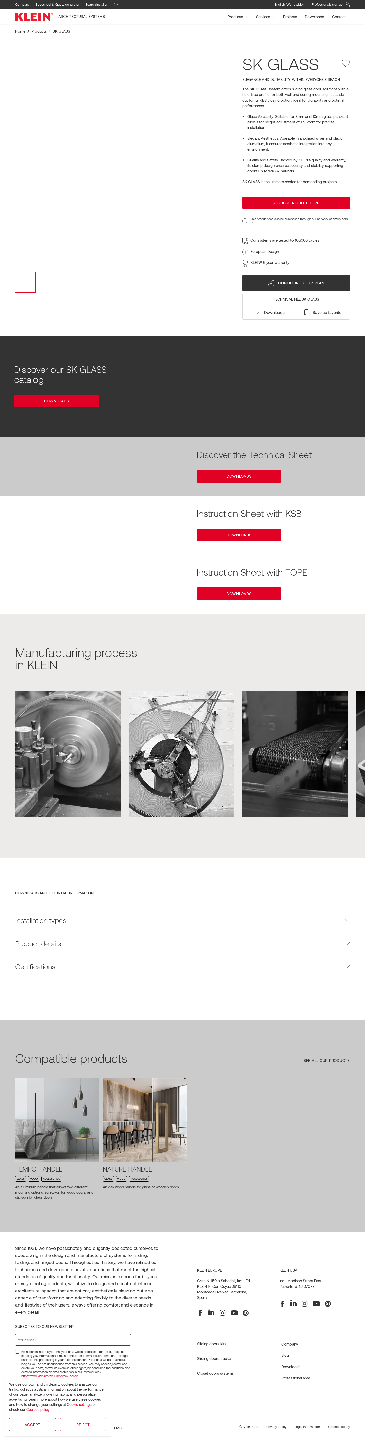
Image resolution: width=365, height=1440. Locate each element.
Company (22, 4)
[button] (269, 312)
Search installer (96, 4)
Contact (339, 16)
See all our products (327, 1060)
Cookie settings (79, 1404)
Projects (290, 16)
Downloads (314, 16)
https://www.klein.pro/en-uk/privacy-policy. (49, 1376)
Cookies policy (38, 1409)
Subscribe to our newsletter (44, 1326)
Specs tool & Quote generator (57, 4)
